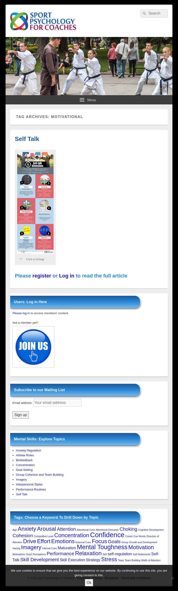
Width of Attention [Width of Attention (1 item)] (151, 560)
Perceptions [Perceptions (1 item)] (39, 554)
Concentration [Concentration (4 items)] (71, 535)
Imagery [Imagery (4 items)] (31, 547)
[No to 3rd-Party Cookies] (172, 578)
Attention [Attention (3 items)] (66, 529)
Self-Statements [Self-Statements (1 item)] (141, 554)
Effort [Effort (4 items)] (43, 541)
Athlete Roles (25, 455)
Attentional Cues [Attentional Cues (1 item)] (86, 529)
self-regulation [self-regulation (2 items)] (120, 554)
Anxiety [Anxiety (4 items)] (27, 529)
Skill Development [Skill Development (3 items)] (39, 559)
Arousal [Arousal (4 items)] (46, 529)
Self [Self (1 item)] (104, 554)
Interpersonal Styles (29, 484)
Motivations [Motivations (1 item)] (19, 554)
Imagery (21, 479)
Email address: (23, 403)
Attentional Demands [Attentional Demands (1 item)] (107, 529)
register (41, 276)
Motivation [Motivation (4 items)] (141, 547)
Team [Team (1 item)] (121, 560)
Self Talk (27, 138)
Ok (89, 583)
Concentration (25, 465)
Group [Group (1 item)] (124, 542)
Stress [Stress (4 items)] (109, 559)
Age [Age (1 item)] (15, 529)
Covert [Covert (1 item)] (128, 536)
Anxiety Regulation (28, 450)
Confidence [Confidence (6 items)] (107, 535)
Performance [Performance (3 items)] (60, 553)
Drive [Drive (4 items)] (29, 541)
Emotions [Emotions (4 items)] (63, 541)
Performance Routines (31, 489)
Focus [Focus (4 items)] (99, 541)
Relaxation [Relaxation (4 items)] (88, 553)
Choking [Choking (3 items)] (128, 529)
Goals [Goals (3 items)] (114, 541)
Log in (66, 276)
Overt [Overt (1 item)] (29, 554)
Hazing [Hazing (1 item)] (16, 548)
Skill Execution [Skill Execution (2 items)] (72, 560)
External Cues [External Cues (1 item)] (83, 542)
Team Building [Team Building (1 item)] (132, 560)
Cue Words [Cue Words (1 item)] (140, 536)
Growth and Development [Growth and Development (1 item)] (143, 542)
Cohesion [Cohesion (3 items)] (23, 535)
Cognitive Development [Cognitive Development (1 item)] (151, 529)
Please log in (21, 313)
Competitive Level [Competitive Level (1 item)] (44, 536)
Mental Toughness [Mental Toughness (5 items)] (102, 547)
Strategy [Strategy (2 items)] (93, 560)
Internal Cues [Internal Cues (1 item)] (49, 548)
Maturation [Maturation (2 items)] (67, 548)
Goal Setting (24, 470)
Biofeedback (24, 460)
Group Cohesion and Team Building (40, 474)
